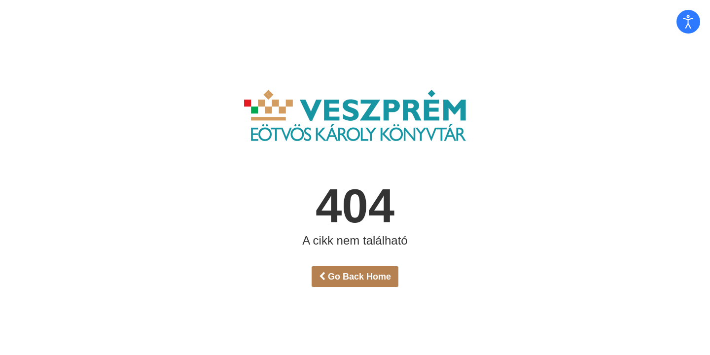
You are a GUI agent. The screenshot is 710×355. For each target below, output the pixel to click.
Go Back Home (355, 277)
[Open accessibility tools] (688, 22)
